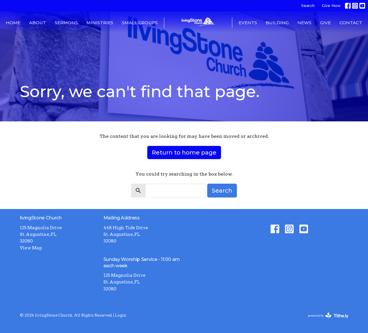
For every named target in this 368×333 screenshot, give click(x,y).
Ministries (99, 22)
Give (325, 22)
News (304, 22)
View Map (31, 248)
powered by (328, 315)
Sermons (66, 22)
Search (308, 5)
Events (248, 22)
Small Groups (140, 22)
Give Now (331, 5)
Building (277, 22)
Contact (350, 22)
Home (13, 22)
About (37, 22)
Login (120, 315)
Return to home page (184, 152)
